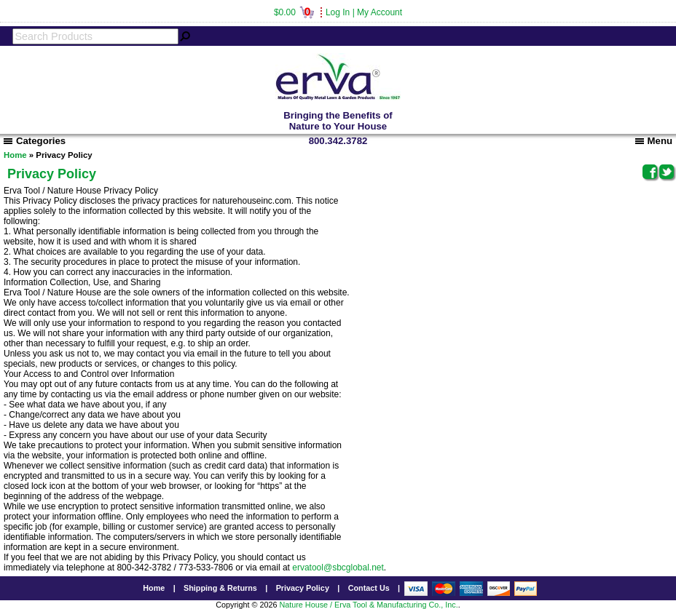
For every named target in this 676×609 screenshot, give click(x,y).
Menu (653, 140)
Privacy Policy (302, 588)
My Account (379, 12)
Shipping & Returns (220, 588)
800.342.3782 (338, 140)
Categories (35, 140)
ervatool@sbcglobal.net (338, 567)
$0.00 (294, 12)
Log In (338, 12)
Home (15, 155)
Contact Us (369, 588)
